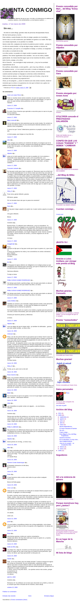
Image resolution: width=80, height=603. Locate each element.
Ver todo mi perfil (61, 405)
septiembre (63, 417)
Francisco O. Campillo (14, 108)
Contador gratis (59, 214)
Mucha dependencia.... (66, 426)
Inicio (29, 596)
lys (8, 262)
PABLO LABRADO (13, 427)
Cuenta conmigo (27, 10)
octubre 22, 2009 (12, 587)
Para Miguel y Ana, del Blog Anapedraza (68, 434)
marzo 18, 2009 (12, 331)
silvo (8, 140)
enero (62, 448)
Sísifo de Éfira (11, 547)
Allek (8, 403)
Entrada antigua (49, 596)
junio (61, 421)
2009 (60, 415)
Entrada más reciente (9, 596)
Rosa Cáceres (11, 375)
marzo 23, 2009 (12, 544)
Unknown (10, 334)
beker (9, 393)
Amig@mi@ (11, 244)
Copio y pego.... (64, 432)
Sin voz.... (63, 430)
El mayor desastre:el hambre (68, 428)
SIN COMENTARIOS (66, 441)
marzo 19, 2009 (12, 424)
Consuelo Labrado (12, 168)
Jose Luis (10, 488)
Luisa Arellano (11, 301)
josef (8, 521)
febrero (62, 447)
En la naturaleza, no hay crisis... (69, 439)
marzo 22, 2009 (12, 518)
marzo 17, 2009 (12, 105)
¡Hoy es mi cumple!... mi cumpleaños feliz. (67, 444)
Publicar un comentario (9, 591)
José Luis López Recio (14, 95)
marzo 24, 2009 (12, 556)
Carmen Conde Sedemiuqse (15, 462)
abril (61, 423)
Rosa (8, 533)
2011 (60, 413)
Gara (8, 206)
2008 (60, 450)
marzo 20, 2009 (12, 444)
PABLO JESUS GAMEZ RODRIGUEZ (18, 280)
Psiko (9, 474)
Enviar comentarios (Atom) (19, 599)
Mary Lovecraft (11, 120)
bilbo (8, 447)
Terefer (9, 558)
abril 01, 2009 (11, 577)
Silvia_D (9, 191)
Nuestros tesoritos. (65, 437)
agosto (62, 419)
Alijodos (9, 153)
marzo (62, 424)
